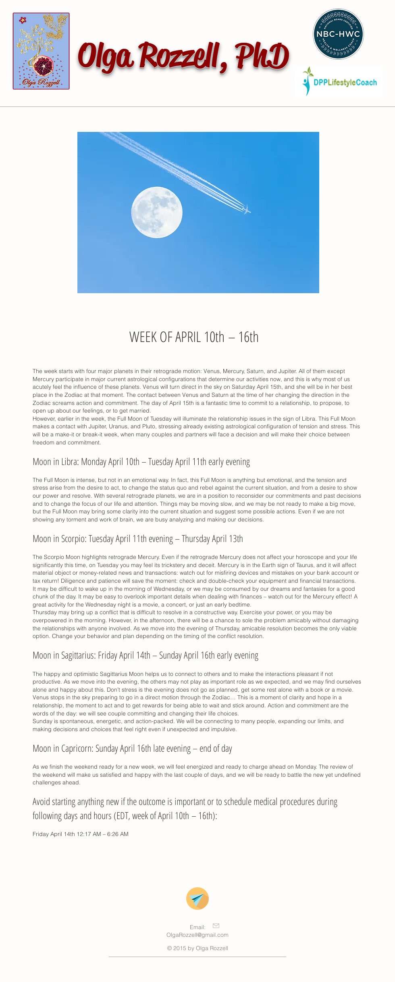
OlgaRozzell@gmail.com (197, 934)
